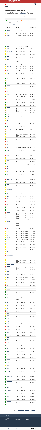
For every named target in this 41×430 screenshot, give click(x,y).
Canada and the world (28, 421)
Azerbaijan (8, 215)
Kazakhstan (8, 210)
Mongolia (8, 323)
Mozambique (8, 289)
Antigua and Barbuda (9, 295)
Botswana (8, 160)
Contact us (6, 416)
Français (35, 3)
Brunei (7, 193)
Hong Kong (8, 249)
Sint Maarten (8, 371)
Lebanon (8, 155)
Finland (7, 163)
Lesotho (8, 315)
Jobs (5, 421)
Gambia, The (8, 221)
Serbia (7, 64)
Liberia (7, 262)
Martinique (8, 318)
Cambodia (8, 60)
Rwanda (8, 287)
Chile (7, 182)
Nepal (7, 120)
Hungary (8, 150)
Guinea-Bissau (8, 260)
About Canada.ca (14, 428)
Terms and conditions (18, 428)
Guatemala (8, 110)
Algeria (7, 213)
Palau (7, 294)
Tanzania (8, 231)
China (7, 105)
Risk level (18, 27)
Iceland (7, 393)
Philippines (8, 94)
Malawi (7, 158)
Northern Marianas (9, 112)
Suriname (8, 174)
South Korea (8, 28)
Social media (6, 428)
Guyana (7, 88)
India (7, 247)
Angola (7, 251)
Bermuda (8, 56)
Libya (7, 228)
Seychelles (8, 274)
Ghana (7, 53)
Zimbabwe (8, 161)
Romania (8, 184)
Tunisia (7, 233)
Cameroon (8, 134)
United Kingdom (27, 410)
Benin (7, 253)
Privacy (21, 428)
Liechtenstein (8, 359)
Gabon (7, 259)
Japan (7, 82)
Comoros (8, 194)
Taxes (15, 421)
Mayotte (8, 271)
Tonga (7, 340)
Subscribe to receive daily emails (9, 14)
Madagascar (8, 136)
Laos (7, 68)
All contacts (6, 419)
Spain (7, 279)
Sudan (7, 99)
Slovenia (8, 354)
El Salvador (8, 73)
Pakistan (8, 33)
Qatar (7, 201)
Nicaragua (8, 171)
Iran (7, 198)
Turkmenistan (8, 237)
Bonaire (8, 385)
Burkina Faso (8, 285)
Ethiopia (8, 164)
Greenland (8, 362)
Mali (7, 91)
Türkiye (7, 235)
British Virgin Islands (9, 381)
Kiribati (7, 89)
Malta (7, 357)
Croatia (7, 207)
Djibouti (8, 196)
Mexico (7, 191)
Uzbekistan (8, 239)
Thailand (8, 187)
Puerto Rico (8, 104)
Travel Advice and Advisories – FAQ (23, 13)
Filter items (9, 26)
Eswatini (8, 308)
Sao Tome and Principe (9, 335)
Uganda (8, 277)
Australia (8, 78)
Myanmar (8, 326)
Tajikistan (8, 337)
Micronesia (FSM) (9, 319)
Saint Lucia (8, 332)
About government (27, 419)
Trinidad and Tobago (9, 189)
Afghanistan (8, 212)
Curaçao (8, 387)
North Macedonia (9, 57)
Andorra (8, 404)
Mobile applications (10, 428)
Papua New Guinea (9, 129)
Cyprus (7, 241)
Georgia (8, 46)
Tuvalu (7, 102)
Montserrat (8, 379)
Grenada (8, 310)
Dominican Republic (9, 157)
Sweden (8, 54)
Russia (7, 123)
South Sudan (8, 266)
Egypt (7, 217)
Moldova (8, 321)
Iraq (7, 168)
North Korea (8, 329)
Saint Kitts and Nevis (9, 376)
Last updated (32, 27)
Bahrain (8, 70)
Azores (7, 384)
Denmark (8, 365)
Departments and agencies (17, 419)
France (7, 244)
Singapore (8, 185)
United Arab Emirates (9, 179)
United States (8, 30)
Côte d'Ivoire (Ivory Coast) (10, 66)
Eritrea (7, 219)
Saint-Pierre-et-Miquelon (10, 139)
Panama (8, 114)
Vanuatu (8, 343)
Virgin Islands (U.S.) (9, 382)
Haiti (7, 311)
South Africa (8, 138)
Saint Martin (8, 399)
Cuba (7, 86)
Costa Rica (8, 246)
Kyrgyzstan (8, 313)
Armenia (8, 116)
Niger (7, 141)
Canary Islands (8, 368)
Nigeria (7, 147)
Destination (7, 27)
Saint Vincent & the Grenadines (10, 334)
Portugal (8, 351)
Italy (7, 282)
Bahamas (8, 48)
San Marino (8, 402)
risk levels (14, 24)
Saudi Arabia (8, 35)
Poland (7, 291)
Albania (7, 297)
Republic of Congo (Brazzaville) (10, 264)
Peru (7, 166)
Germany (8, 363)
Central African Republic (10, 255)
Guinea (7, 142)
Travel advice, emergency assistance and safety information (15, 1)
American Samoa (9, 83)
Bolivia (7, 80)
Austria (7, 345)
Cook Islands (8, 85)
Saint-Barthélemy (9, 401)
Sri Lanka (8, 59)
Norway (8, 356)
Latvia (7, 348)
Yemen (7, 204)
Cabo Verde (8, 305)
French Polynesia (9, 390)
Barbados (8, 126)
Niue (7, 398)
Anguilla (8, 378)
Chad (7, 144)
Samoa (7, 96)
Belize (7, 108)
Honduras (8, 118)
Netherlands (8, 269)
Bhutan (7, 302)
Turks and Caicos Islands (10, 51)
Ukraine (8, 342)
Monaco (8, 396)
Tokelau (8, 339)
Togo (7, 267)
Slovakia (8, 292)
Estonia (7, 209)
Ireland (7, 360)
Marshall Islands (9, 316)
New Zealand (8, 107)
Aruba (7, 405)
